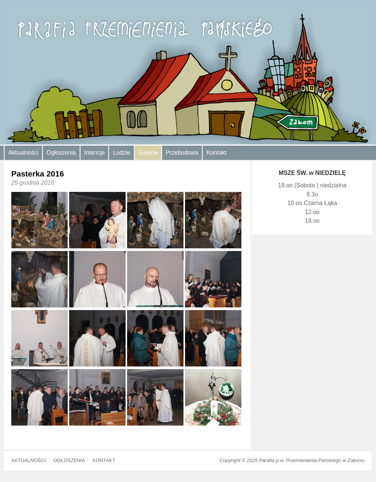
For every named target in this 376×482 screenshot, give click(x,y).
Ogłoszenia (61, 152)
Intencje (94, 152)
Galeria (147, 152)
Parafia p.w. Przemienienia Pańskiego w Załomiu (312, 460)
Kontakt (216, 152)
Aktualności (23, 152)
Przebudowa (182, 152)
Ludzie (121, 152)
